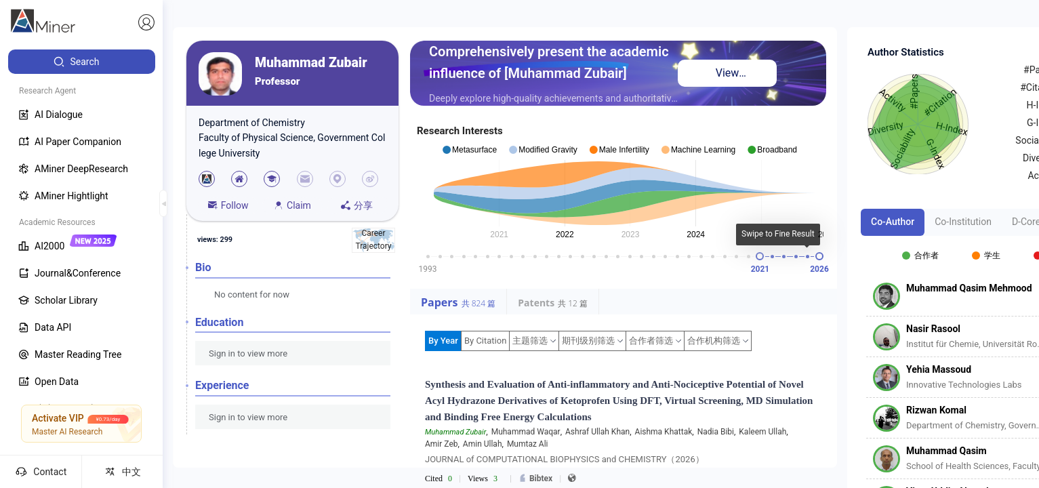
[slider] (760, 256)
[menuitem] (81, 61)
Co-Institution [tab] (963, 221)
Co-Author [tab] (892, 221)
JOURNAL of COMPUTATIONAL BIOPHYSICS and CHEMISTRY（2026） (564, 459)
